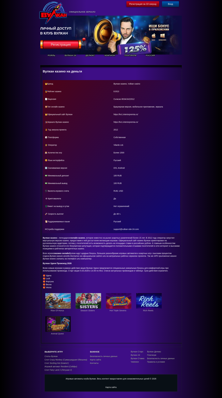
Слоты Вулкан (51, 356)
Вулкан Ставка (137, 358)
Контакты (94, 363)
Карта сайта (95, 360)
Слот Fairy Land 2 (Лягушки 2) (58, 370)
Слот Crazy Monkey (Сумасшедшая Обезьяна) (66, 360)
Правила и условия (156, 362)
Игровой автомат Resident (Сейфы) (61, 366)
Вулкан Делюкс (154, 352)
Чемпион (135, 362)
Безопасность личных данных (104, 356)
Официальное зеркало (82, 12)
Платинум (151, 355)
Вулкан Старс (137, 352)
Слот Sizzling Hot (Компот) (57, 363)
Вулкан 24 (135, 355)
